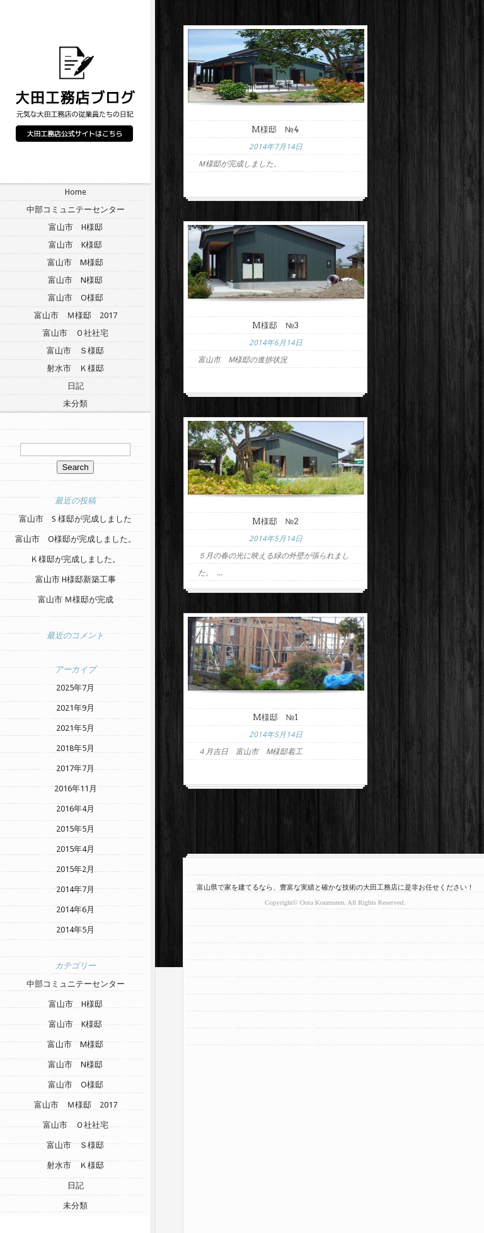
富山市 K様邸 (75, 244)
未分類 (75, 403)
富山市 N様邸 (75, 280)
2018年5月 (75, 748)
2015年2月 (75, 869)
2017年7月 (75, 768)
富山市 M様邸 (75, 262)
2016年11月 (75, 788)
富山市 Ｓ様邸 (75, 350)
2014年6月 (75, 909)
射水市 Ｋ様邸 (75, 368)
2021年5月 (75, 728)
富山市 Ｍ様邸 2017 (75, 315)
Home (75, 192)
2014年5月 (75, 929)
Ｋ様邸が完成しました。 (75, 559)
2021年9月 (75, 708)
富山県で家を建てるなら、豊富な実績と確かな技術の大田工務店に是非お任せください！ (335, 887)
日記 (75, 386)
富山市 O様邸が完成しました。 (75, 539)
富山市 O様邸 (75, 297)
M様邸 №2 (275, 521)
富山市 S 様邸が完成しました (75, 519)
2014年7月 (75, 889)
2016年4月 (75, 808)
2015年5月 (75, 829)
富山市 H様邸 (76, 227)
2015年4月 (75, 849)
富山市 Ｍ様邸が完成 (75, 599)
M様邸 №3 (275, 325)
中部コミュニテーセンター (75, 209)
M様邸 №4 (275, 129)
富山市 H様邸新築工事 (75, 579)
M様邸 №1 (276, 717)
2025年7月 (75, 687)
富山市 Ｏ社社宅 (75, 333)
